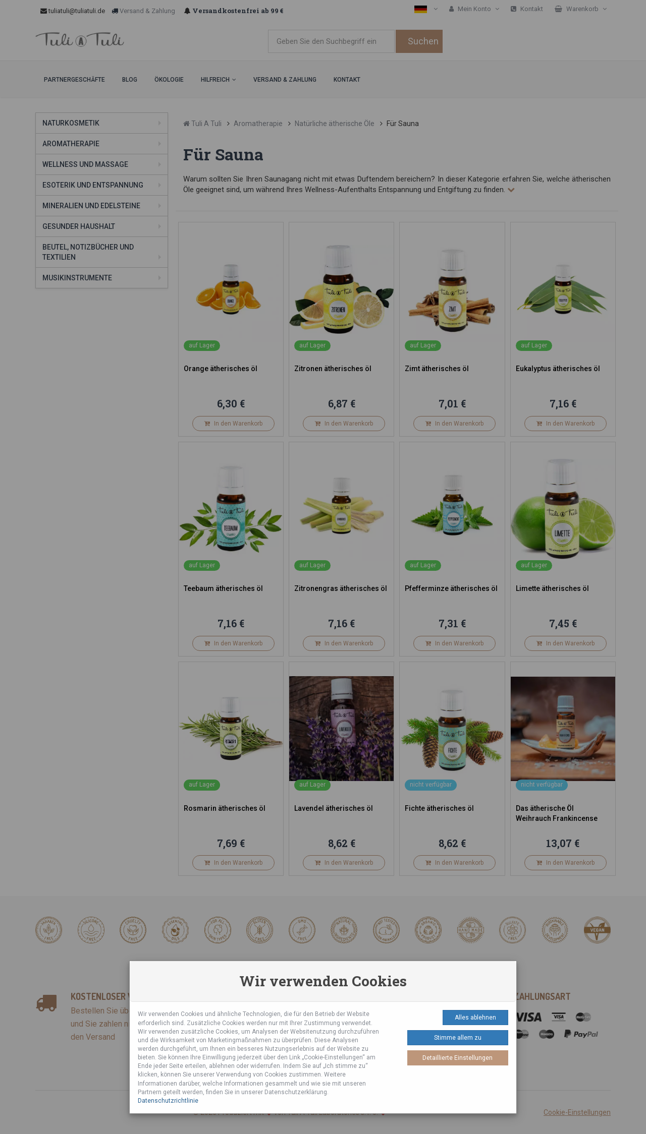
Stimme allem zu (457, 1037)
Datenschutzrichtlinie (168, 1100)
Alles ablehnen (475, 1017)
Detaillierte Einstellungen (457, 1057)
